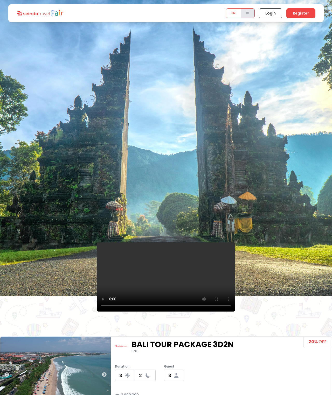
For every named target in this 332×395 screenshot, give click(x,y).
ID (247, 13)
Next (104, 374)
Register (301, 13)
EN (233, 13)
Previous (6, 374)
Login (270, 13)
